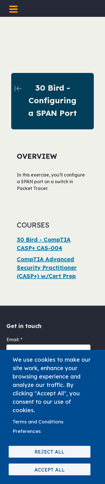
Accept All (49, 469)
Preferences (27, 431)
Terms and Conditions (38, 422)
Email (12, 339)
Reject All (49, 452)
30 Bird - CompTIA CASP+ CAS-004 (44, 243)
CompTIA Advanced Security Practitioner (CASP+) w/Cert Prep (47, 267)
